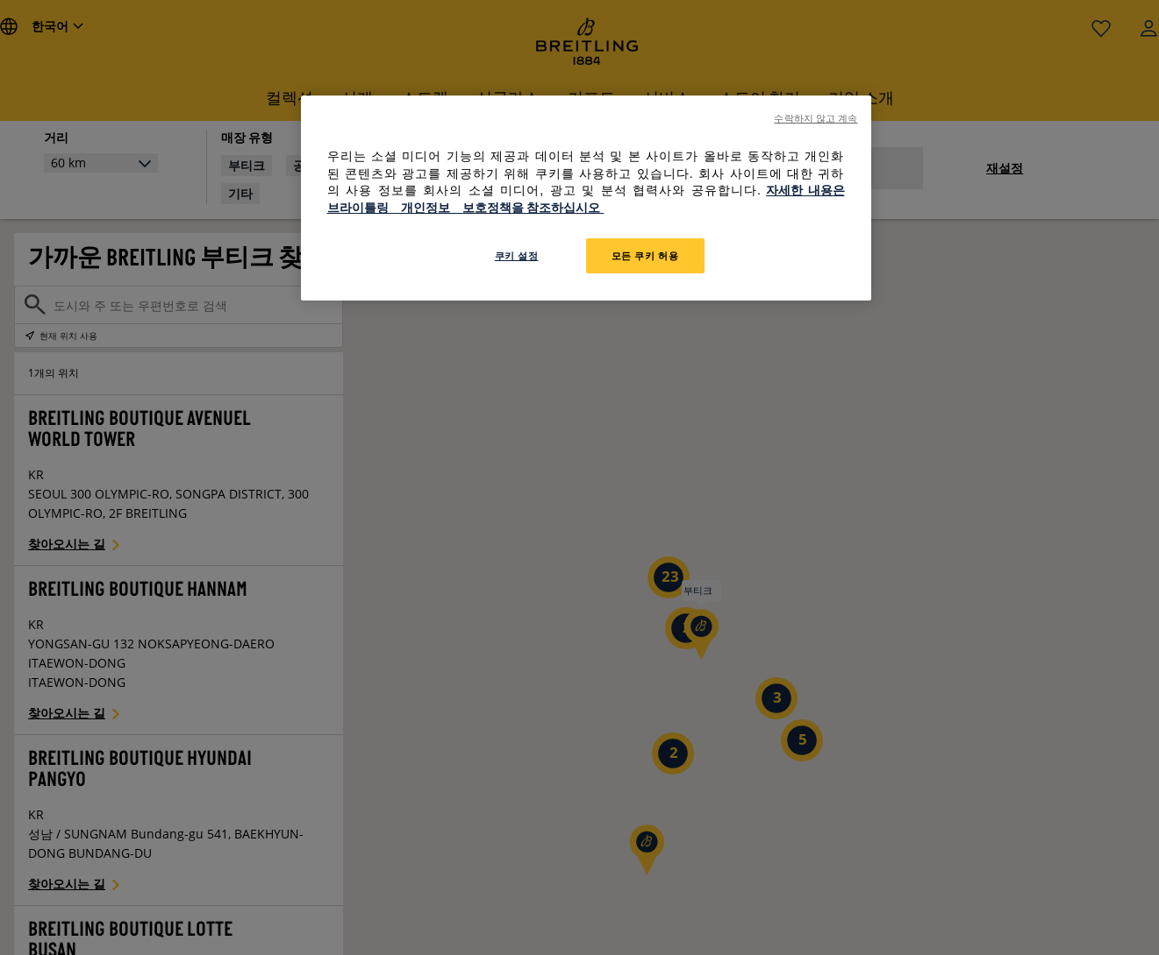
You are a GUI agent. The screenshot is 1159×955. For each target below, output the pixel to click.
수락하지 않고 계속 (815, 118)
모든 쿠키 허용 (645, 255)
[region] (586, 198)
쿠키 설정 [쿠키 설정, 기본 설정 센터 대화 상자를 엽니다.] (517, 255)
